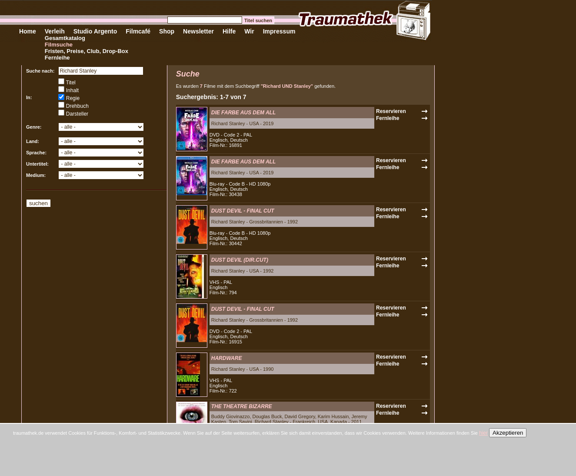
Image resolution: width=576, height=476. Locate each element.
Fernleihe (57, 57)
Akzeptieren (508, 432)
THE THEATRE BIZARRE (241, 406)
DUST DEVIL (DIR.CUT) (239, 260)
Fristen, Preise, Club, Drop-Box (86, 51)
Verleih (55, 31)
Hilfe (229, 31)
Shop (166, 31)
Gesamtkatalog (65, 38)
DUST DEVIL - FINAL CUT (242, 211)
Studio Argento (95, 31)
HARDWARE (226, 358)
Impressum (279, 31)
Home (27, 31)
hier (483, 433)
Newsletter (198, 31)
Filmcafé (138, 31)
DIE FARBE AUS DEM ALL (243, 113)
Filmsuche (59, 44)
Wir (249, 31)
